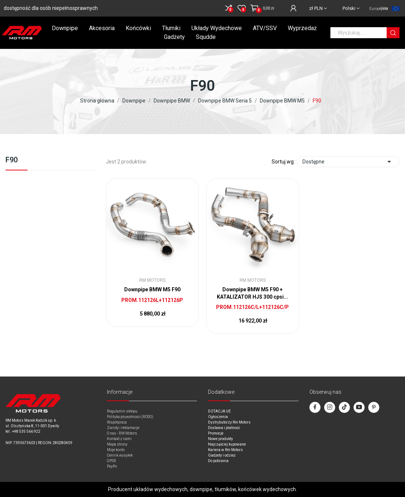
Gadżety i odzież (222, 455)
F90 (12, 160)
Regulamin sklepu (122, 411)
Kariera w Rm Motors (225, 450)
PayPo (112, 466)
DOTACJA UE (219, 411)
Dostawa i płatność (224, 428)
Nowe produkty (220, 439)
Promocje (215, 433)
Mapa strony (117, 444)
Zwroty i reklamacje (123, 428)
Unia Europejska (378, 8)
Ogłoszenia (218, 417)
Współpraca (117, 422)
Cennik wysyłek (120, 455)
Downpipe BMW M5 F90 (152, 289)
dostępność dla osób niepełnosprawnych (51, 8)
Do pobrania (218, 461)
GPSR (111, 461)
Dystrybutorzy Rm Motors (229, 422)
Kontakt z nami (119, 439)
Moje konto (116, 450)
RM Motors (152, 280)
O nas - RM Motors (122, 433)
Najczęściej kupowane (227, 444)
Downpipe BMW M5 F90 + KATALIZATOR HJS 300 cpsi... (252, 293)
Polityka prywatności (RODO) (130, 417)
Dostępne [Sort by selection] (348, 161)
